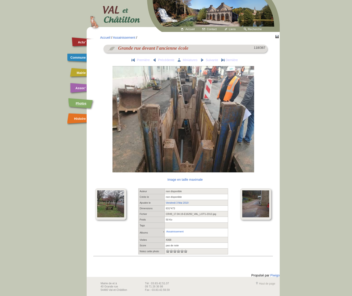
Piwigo (275, 275)
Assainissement (124, 37)
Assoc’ (80, 88)
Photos (81, 103)
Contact (212, 29)
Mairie (81, 73)
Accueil (190, 29)
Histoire (80, 118)
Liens (232, 29)
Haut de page (265, 283)
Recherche (255, 29)
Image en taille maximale (185, 179)
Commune (78, 57)
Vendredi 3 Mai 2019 (177, 202)
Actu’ (82, 42)
